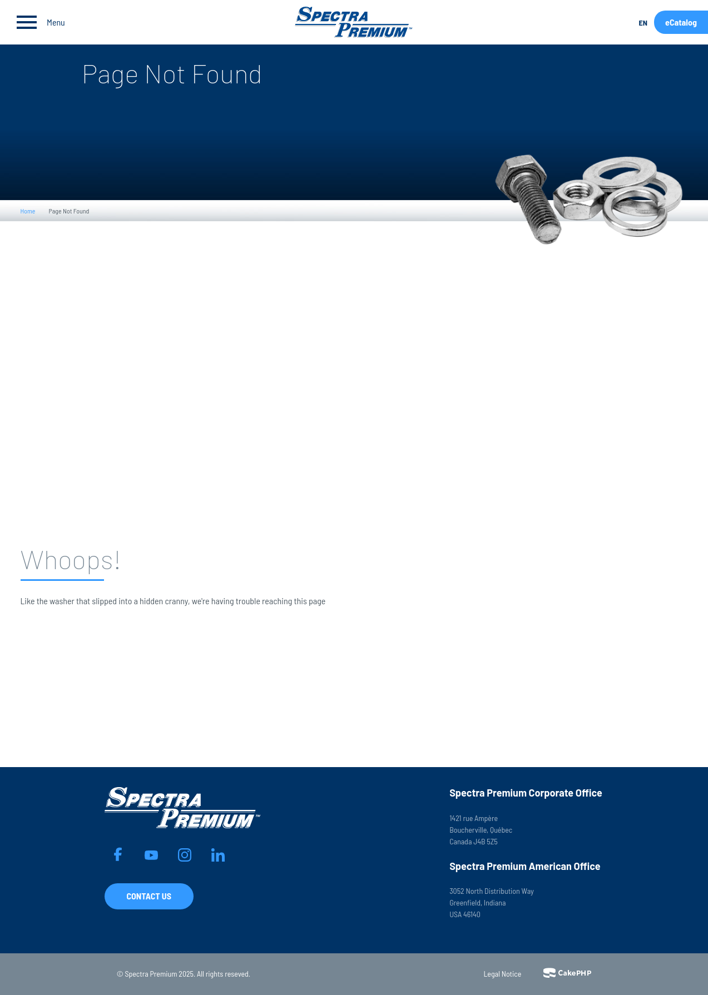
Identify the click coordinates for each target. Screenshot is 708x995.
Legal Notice (503, 973)
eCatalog (681, 22)
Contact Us (149, 895)
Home (28, 211)
